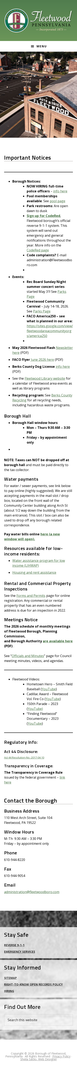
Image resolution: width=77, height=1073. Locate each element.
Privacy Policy (61, 1056)
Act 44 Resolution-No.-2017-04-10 (24, 757)
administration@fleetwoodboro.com (31, 892)
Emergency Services (19, 952)
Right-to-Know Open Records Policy (33, 984)
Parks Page (42, 311)
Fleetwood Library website (45, 378)
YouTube (49, 689)
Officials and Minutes (28, 656)
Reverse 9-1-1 (14, 945)
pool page (57, 201)
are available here (58, 641)
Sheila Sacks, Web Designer (38, 1059)
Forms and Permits (30, 595)
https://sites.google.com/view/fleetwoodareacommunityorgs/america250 (50, 331)
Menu (42, 46)
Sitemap (10, 978)
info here (60, 191)
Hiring (9, 991)
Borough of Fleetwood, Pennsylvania (38, 20)
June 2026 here (42, 359)
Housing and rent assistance (34, 572)
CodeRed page (38, 250)
